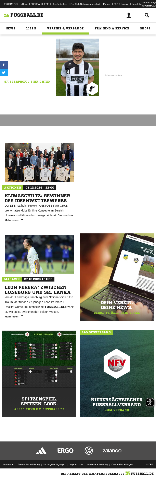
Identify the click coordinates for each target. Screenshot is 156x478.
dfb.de (24, 4)
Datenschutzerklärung (29, 464)
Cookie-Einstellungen (122, 464)
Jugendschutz (76, 464)
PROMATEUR (11, 4)
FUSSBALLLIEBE (40, 4)
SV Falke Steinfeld (33, 64)
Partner (106, 4)
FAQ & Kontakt (121, 4)
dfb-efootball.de (59, 4)
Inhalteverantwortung (97, 464)
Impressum (8, 464)
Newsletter (137, 4)
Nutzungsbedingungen (54, 464)
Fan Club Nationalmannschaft (85, 4)
